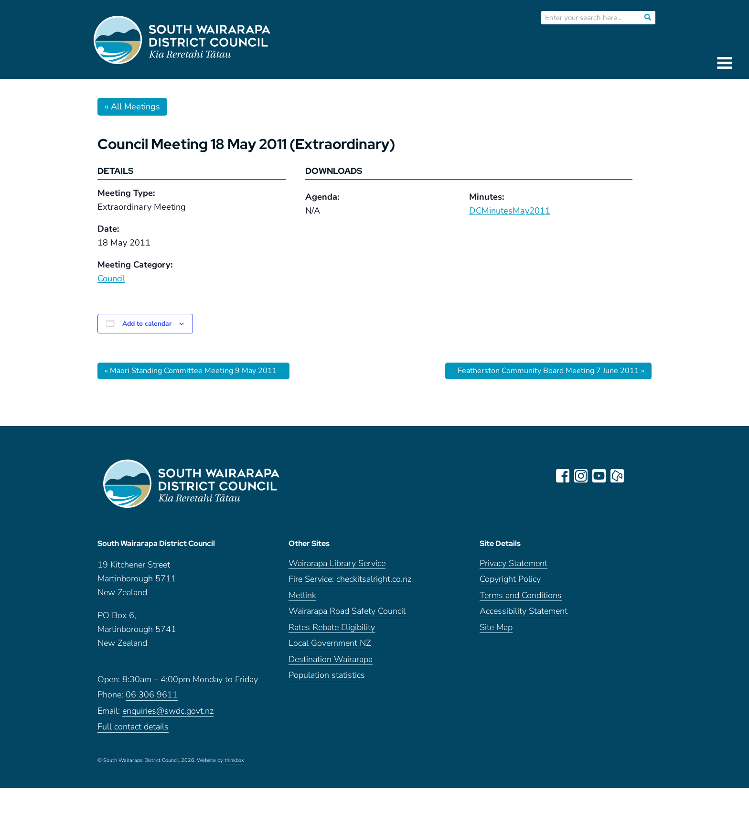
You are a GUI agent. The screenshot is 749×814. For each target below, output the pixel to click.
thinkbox (234, 760)
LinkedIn (635, 475)
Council (111, 278)
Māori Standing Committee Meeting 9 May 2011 (191, 370)
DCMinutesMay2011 (509, 210)
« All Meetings (132, 106)
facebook (562, 475)
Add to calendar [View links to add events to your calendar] (146, 323)
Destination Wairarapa (331, 659)
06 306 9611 (152, 694)
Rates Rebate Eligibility (332, 627)
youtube (599, 475)
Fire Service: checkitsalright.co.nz (350, 579)
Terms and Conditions (521, 595)
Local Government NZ (330, 643)
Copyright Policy (510, 579)
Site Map (496, 627)
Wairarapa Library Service (337, 563)
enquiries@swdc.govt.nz (168, 711)
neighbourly (617, 475)
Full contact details (133, 726)
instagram (581, 475)
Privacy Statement (513, 563)
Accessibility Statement (523, 611)
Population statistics (327, 675)
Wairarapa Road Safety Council (347, 611)
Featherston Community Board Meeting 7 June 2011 (551, 370)
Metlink (302, 595)
